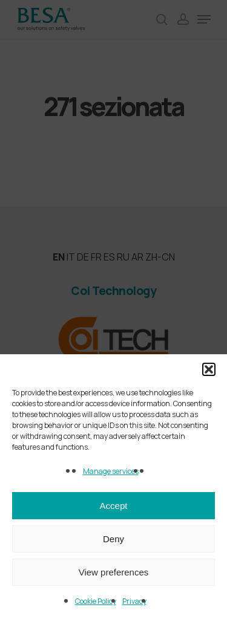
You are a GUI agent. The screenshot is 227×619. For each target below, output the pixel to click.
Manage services (111, 471)
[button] (209, 369)
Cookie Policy (95, 601)
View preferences (114, 572)
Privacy (134, 601)
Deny (113, 539)
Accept (114, 506)
